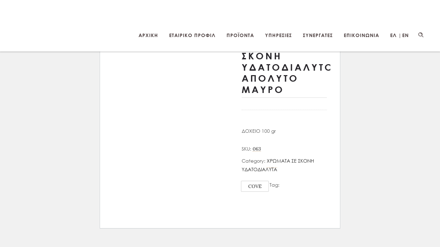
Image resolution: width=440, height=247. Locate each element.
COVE (255, 186)
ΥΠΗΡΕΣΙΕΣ (278, 35)
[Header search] (420, 35)
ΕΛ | (396, 35)
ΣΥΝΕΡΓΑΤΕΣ (318, 35)
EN (405, 35)
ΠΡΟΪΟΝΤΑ (240, 35)
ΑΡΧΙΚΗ (148, 35)
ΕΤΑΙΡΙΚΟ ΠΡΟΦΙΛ (192, 35)
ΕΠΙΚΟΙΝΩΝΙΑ (361, 35)
